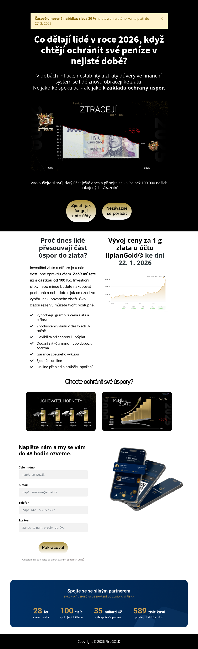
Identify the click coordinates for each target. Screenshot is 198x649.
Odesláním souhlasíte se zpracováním (53, 559)
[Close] (161, 18)
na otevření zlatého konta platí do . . (92, 21)
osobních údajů (75, 559)
